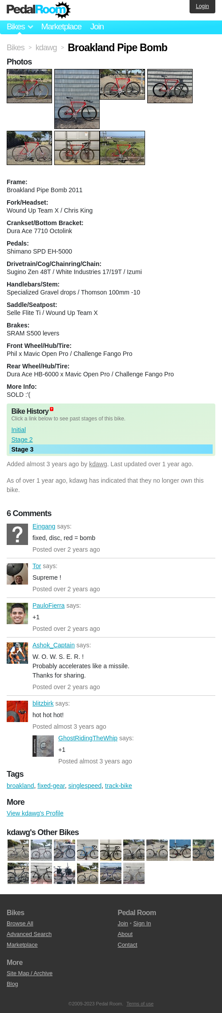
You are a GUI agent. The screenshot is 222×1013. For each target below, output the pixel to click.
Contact (127, 944)
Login (202, 6)
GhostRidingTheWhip (43, 746)
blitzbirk (17, 711)
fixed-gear (51, 785)
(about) (51, 409)
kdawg (98, 464)
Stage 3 (22, 449)
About (125, 934)
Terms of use (139, 1003)
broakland (20, 785)
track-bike (118, 785)
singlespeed (85, 785)
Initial (18, 429)
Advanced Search (29, 934)
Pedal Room (39, 10)
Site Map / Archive (29, 973)
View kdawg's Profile (35, 813)
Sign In (142, 923)
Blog (12, 984)
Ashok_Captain (17, 653)
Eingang (17, 534)
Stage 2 (21, 439)
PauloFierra (17, 613)
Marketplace (61, 26)
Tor (17, 574)
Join (97, 26)
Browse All (20, 923)
